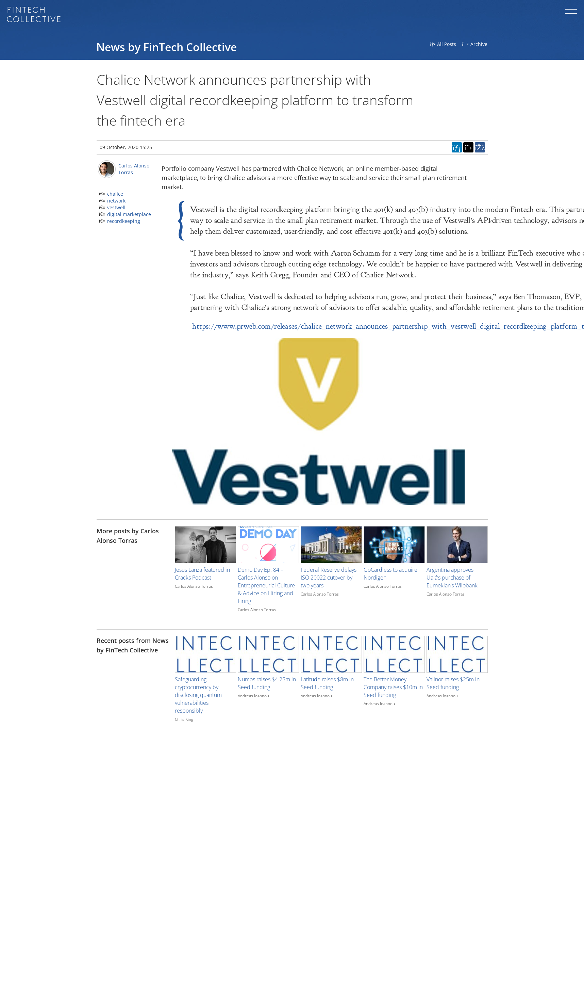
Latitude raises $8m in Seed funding (327, 683)
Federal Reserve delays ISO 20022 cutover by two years (328, 577)
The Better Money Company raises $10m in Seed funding (393, 687)
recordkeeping (123, 221)
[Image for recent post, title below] (205, 654)
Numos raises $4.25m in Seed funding (267, 683)
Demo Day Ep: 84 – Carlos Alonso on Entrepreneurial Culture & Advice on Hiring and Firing (266, 585)
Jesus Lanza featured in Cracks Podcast (202, 573)
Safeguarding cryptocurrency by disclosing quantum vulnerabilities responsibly (198, 695)
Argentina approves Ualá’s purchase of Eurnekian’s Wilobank (452, 577)
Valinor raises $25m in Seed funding (453, 683)
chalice (115, 194)
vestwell (116, 207)
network (116, 200)
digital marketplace (129, 214)
